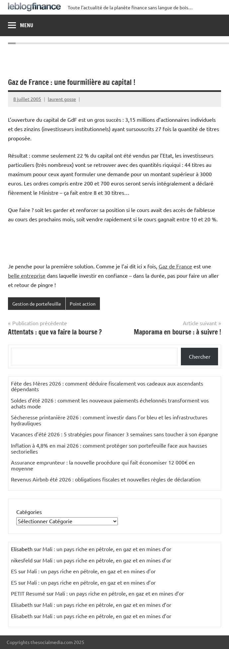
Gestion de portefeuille (36, 304)
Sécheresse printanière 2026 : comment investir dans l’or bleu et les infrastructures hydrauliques (109, 420)
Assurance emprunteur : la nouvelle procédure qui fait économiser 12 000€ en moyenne (103, 465)
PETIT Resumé (28, 593)
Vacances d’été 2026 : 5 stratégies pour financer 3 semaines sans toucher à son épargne (114, 434)
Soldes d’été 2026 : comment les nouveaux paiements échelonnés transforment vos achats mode (110, 403)
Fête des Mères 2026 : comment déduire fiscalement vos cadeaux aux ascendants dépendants (107, 386)
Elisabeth (22, 604)
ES (14, 571)
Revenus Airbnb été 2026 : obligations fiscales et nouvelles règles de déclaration (105, 479)
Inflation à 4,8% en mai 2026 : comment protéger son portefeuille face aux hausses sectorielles (109, 448)
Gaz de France (175, 266)
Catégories (29, 511)
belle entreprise (26, 275)
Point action (83, 304)
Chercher (199, 356)
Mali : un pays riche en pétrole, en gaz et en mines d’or (106, 548)
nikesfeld (22, 560)
